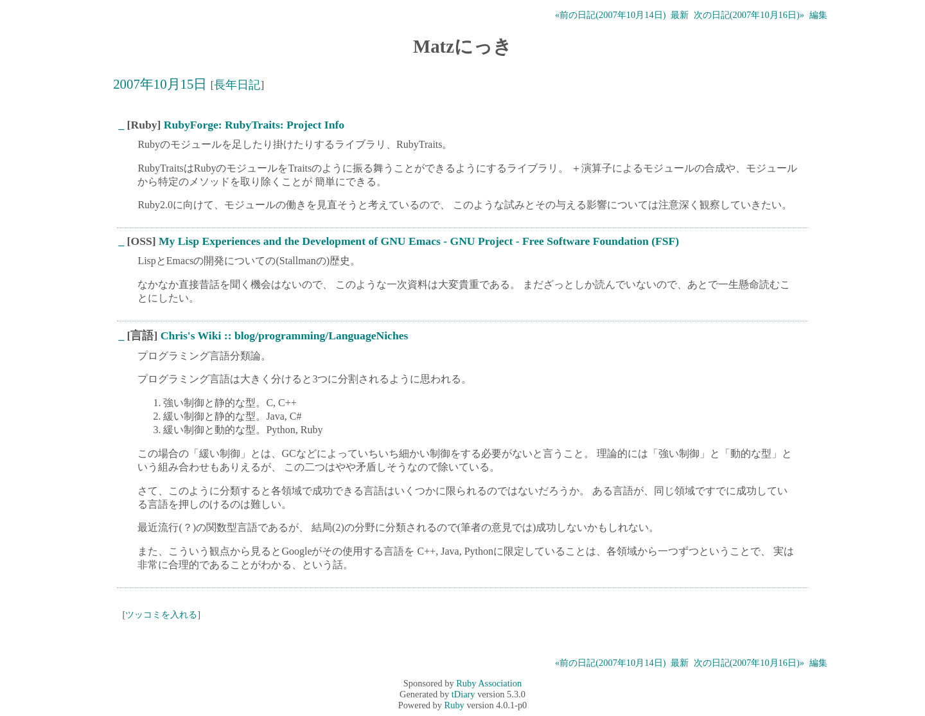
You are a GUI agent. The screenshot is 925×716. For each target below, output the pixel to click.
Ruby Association (489, 683)
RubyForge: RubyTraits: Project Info (254, 124)
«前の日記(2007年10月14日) (610, 15)
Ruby (454, 705)
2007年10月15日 (160, 83)
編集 (818, 15)
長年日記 (237, 84)
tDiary (463, 694)
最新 (680, 15)
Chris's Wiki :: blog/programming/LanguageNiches (285, 335)
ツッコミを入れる (161, 614)
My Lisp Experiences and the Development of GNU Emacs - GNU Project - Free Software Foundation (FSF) (419, 241)
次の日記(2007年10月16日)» (749, 15)
